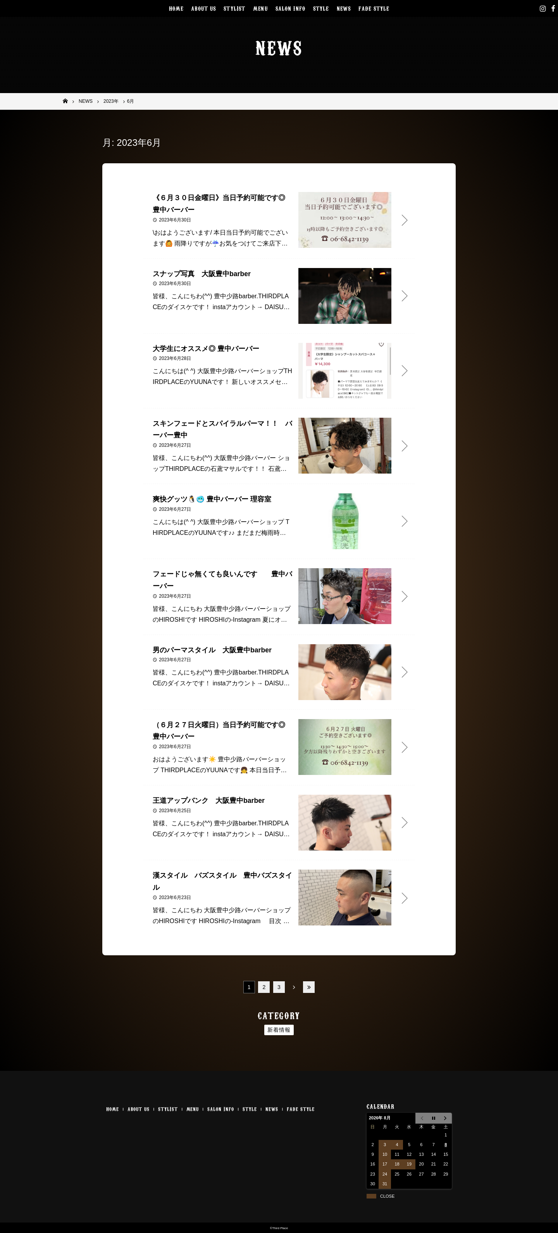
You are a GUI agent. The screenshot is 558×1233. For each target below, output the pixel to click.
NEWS (344, 8)
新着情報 (279, 1030)
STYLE (321, 8)
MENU (260, 8)
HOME (176, 8)
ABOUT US (203, 8)
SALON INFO (290, 8)
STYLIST (234, 8)
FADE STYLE (373, 8)
